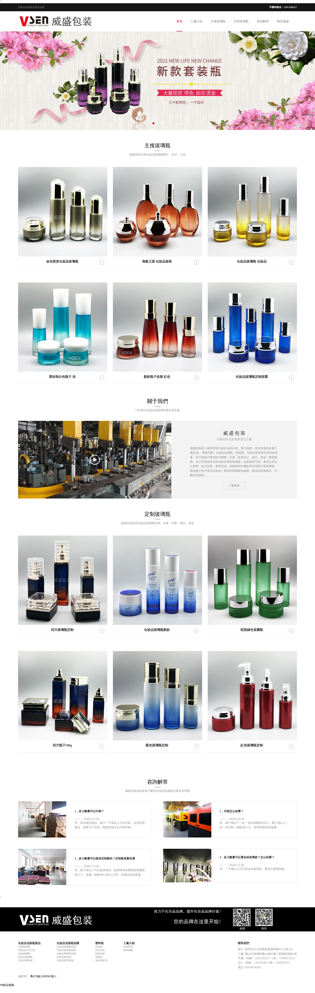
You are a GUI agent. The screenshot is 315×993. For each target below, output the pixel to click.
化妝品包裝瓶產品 (29, 943)
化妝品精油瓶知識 (66, 950)
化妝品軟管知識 (65, 960)
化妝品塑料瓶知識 (66, 953)
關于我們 (157, 401)
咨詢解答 (263, 21)
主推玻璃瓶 (218, 21)
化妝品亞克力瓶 (26, 950)
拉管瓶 (98, 946)
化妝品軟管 (101, 960)
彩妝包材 (100, 953)
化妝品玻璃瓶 (25, 957)
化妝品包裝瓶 (25, 7)
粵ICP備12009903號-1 (43, 976)
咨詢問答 (128, 946)
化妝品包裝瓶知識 (68, 943)
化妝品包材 (39, 7)
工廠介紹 (196, 21)
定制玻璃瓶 (241, 21)
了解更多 (234, 485)
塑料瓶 (99, 943)
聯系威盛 (283, 21)
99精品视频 (7, 985)
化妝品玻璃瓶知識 (66, 946)
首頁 (179, 21)
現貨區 (98, 957)
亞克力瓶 (100, 950)
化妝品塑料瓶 (25, 960)
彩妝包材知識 (64, 957)
